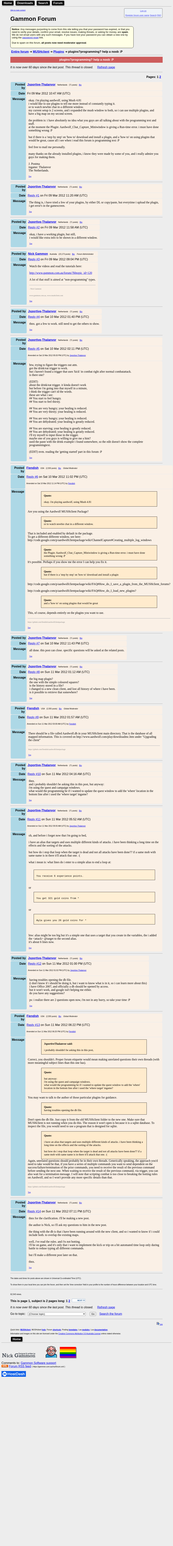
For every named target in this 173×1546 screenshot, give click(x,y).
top (160, 1328)
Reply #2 (34, 227)
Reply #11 (34, 819)
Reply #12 (34, 967)
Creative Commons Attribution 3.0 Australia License (79, 1337)
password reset (30, 37)
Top (29, 176)
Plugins (58, 51)
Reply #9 (33, 717)
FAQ (159, 15)
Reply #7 (34, 643)
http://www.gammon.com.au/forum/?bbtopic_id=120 (60, 272)
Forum (58, 3)
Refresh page (106, 67)
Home (8, 3)
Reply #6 (32, 476)
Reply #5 (34, 348)
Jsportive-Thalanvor (78, 355)
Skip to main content (18, 10)
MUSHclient (41, 51)
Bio (80, 85)
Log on (143, 11)
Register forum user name (137, 15)
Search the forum (110, 1317)
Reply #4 (34, 316)
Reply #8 (34, 672)
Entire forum (20, 51)
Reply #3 (34, 259)
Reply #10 (34, 774)
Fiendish (71, 483)
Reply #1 (33, 195)
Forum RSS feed (20, 1369)
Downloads (25, 3)
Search (43, 3)
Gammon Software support (38, 1366)
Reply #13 (33, 1028)
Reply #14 (34, 1214)
